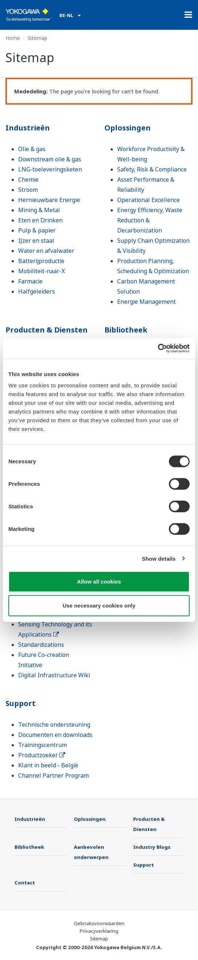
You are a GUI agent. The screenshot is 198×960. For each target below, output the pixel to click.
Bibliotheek (125, 330)
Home (12, 38)
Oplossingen (127, 128)
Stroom (28, 190)
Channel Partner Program (53, 775)
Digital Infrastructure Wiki (54, 675)
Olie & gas (31, 149)
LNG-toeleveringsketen (50, 169)
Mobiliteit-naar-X (41, 271)
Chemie (28, 179)
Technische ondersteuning (54, 725)
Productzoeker (41, 755)
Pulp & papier (37, 230)
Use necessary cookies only (99, 605)
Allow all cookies (99, 581)
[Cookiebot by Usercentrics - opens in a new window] (158, 348)
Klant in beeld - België (48, 765)
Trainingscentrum (42, 745)
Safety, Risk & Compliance (152, 169)
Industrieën (27, 128)
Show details (159, 558)
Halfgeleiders (36, 291)
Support (20, 703)
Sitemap (99, 938)
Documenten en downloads (55, 735)
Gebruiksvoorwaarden (99, 923)
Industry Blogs (151, 847)
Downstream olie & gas (49, 159)
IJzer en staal (36, 241)
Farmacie (30, 281)
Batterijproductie (41, 261)
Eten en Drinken (40, 220)
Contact (25, 882)
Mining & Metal (39, 210)
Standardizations (41, 645)
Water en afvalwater (46, 251)
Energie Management (146, 302)
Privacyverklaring (99, 931)
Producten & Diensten (46, 330)
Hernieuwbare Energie (49, 200)
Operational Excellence (148, 200)
